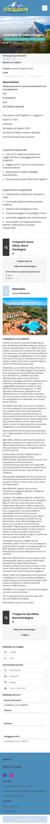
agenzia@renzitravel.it (14, 796)
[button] (6, 316)
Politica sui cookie (10, 811)
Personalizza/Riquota (25, 819)
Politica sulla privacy (11, 806)
